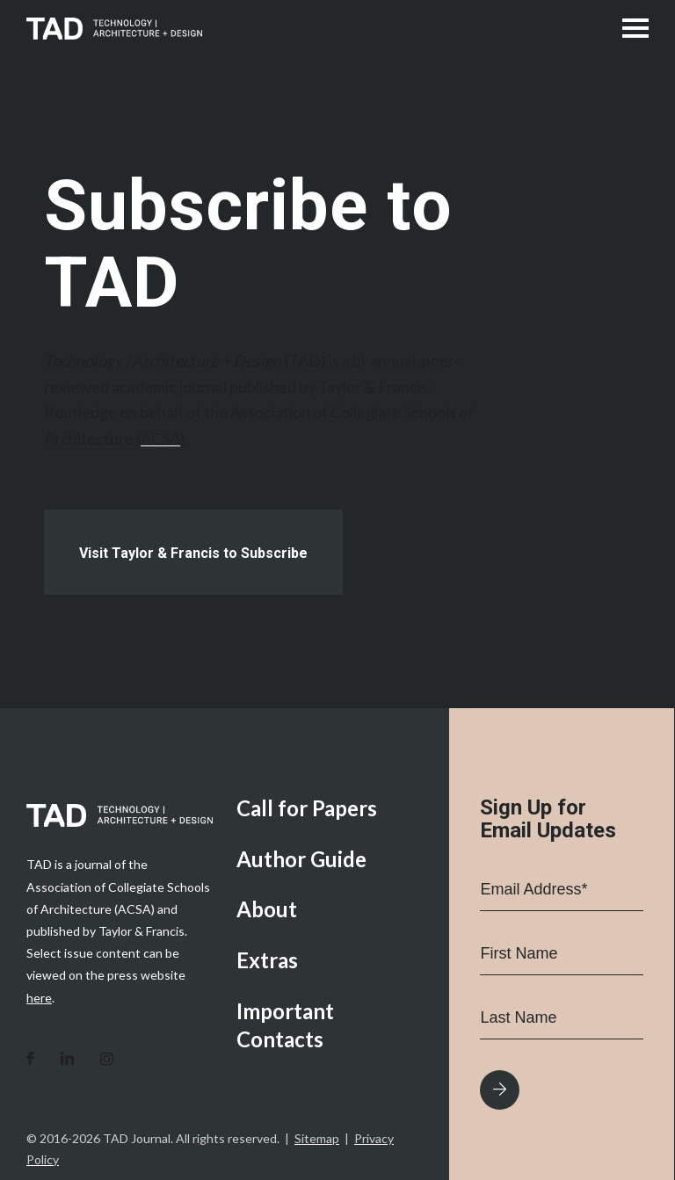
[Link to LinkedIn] (67, 1059)
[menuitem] (329, 809)
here (39, 997)
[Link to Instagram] (106, 1059)
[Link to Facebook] (30, 1059)
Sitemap (316, 1138)
